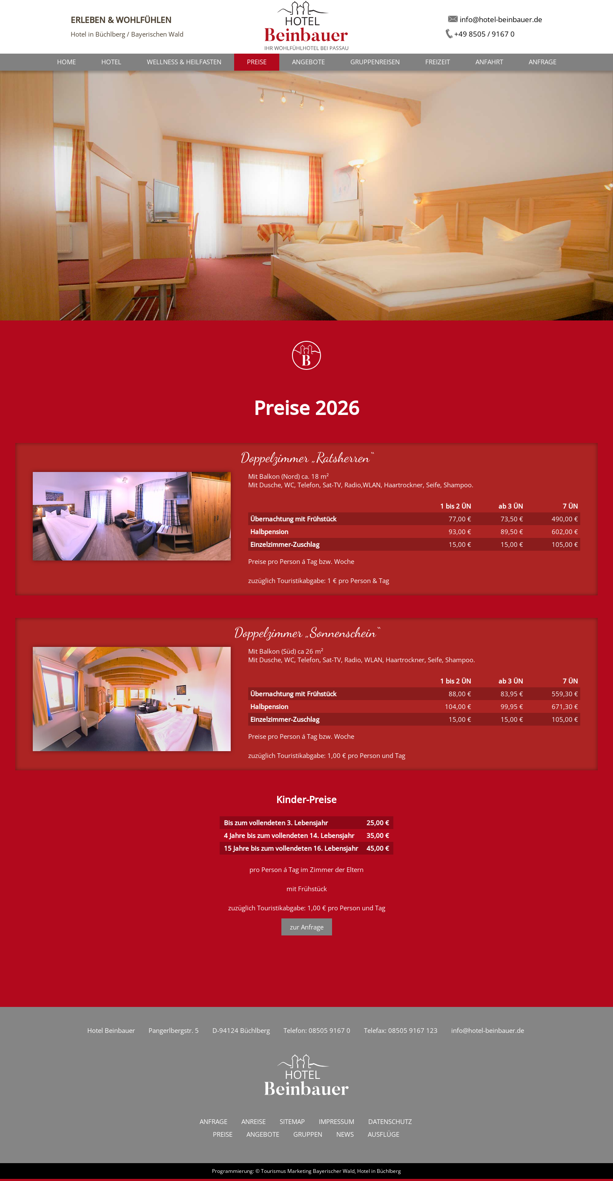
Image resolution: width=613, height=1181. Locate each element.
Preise (222, 1136)
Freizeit (437, 62)
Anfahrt (489, 62)
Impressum (336, 1123)
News (345, 1136)
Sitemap (292, 1123)
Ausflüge (383, 1136)
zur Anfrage (307, 929)
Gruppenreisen (375, 62)
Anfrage (542, 62)
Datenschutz (390, 1123)
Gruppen (307, 1136)
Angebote (308, 62)
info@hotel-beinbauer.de (487, 1032)
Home (66, 62)
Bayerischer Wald (334, 1173)
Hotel (111, 62)
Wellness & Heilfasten (184, 62)
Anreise (253, 1123)
